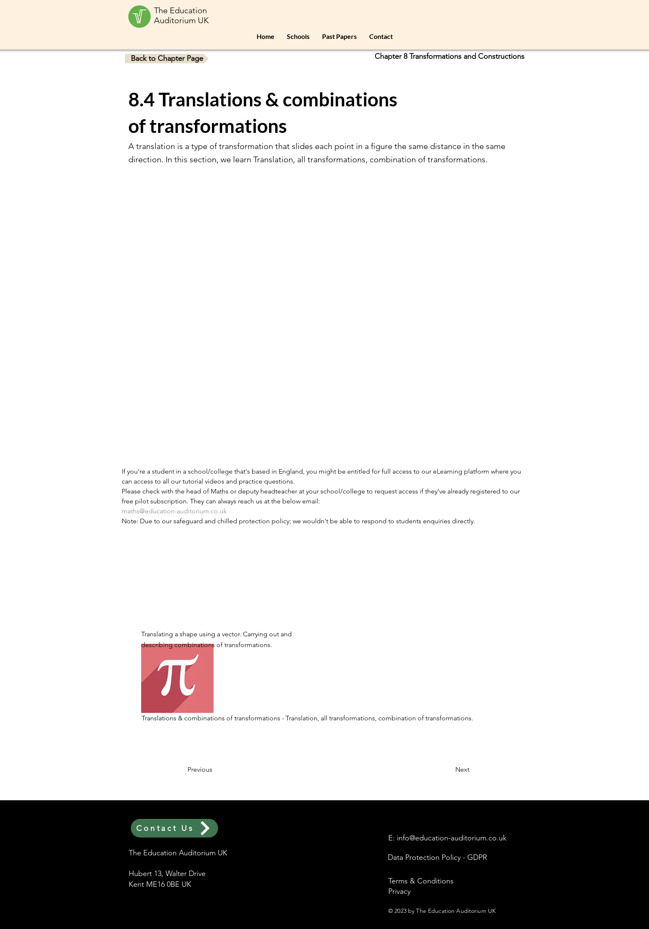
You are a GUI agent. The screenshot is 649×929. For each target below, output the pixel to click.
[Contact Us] (174, 828)
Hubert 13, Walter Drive (167, 873)
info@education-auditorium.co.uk (452, 837)
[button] (298, 36)
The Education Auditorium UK (181, 15)
